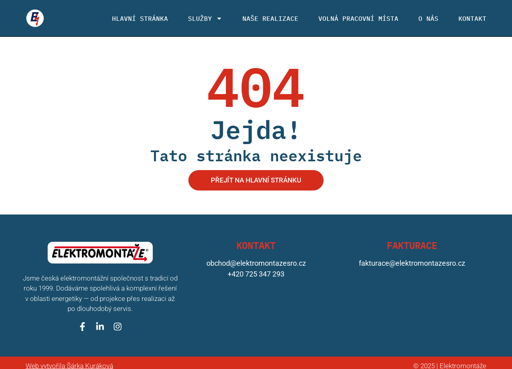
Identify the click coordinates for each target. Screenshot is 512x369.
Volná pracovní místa (358, 18)
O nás (428, 18)
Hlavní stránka (140, 18)
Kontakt (472, 18)
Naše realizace (270, 18)
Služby (205, 18)
